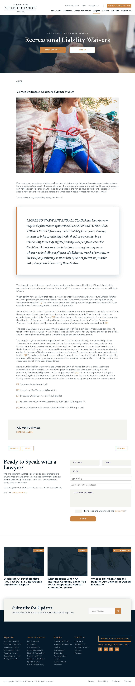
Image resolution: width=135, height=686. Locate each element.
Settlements (80, 644)
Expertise (68, 11)
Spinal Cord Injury (11, 647)
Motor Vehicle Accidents (33, 643)
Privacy (91, 681)
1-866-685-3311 (72, 6)
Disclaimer (116, 681)
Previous (14, 448)
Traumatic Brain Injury (13, 644)
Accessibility (103, 681)
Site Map (127, 681)
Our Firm (115, 11)
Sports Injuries (33, 662)
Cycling (57, 647)
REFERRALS (93, 6)
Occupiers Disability (36, 659)
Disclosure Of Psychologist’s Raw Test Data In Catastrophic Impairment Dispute (23, 582)
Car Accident (59, 650)
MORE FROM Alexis (24, 432)
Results (105, 11)
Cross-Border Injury (35, 665)
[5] (76, 373)
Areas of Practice (83, 11)
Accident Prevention (76, 33)
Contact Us (126, 11)
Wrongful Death (10, 659)
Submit (83, 519)
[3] (106, 323)
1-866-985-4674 (120, 645)
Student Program (82, 647)
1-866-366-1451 (19, 492)
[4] (25, 355)
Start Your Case (53, 50)
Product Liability (34, 656)
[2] (53, 317)
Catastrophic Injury (12, 656)
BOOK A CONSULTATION (119, 6)
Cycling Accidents (35, 650)
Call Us (82, 50)
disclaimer (120, 511)
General (82, 550)
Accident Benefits (122, 550)
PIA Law (78, 653)
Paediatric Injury (11, 653)
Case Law (38, 550)
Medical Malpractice (35, 653)
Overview (79, 641)
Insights (96, 11)
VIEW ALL (121, 448)
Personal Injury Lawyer (60, 657)
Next (27, 448)
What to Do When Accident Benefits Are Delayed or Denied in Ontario (111, 582)
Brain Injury (58, 653)
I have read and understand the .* (100, 511)
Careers (78, 650)
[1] (40, 303)
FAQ (84, 6)
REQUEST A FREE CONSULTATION (114, 639)
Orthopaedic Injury (12, 650)
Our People (56, 11)
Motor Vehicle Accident (60, 663)
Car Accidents (33, 647)
